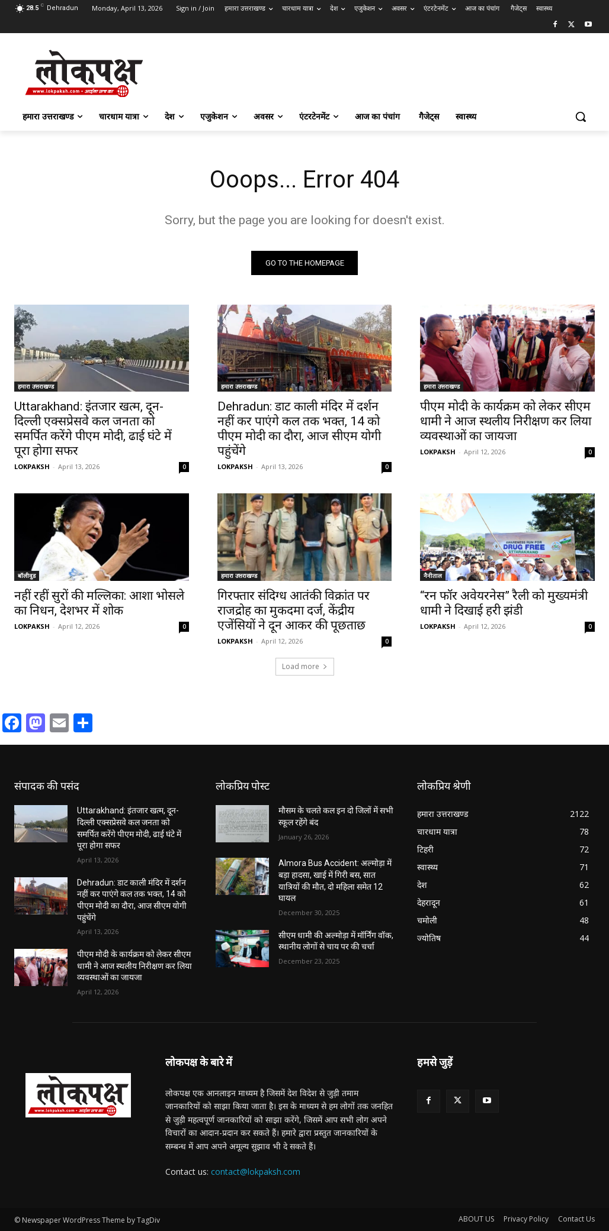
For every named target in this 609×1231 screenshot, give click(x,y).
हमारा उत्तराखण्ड (36, 386)
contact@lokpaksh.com (255, 1171)
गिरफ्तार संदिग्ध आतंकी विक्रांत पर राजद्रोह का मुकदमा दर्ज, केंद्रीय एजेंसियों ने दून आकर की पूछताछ (293, 610)
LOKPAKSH (32, 466)
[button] (580, 116)
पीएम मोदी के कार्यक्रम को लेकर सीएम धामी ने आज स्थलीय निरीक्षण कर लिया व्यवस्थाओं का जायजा (505, 421)
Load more (305, 667)
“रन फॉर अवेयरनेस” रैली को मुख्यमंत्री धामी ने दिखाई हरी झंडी (504, 603)
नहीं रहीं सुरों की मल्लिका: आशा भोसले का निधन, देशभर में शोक (99, 603)
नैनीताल (433, 575)
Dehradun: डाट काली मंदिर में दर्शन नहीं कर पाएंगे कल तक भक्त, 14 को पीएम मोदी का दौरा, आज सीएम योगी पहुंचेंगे (299, 428)
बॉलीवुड (27, 575)
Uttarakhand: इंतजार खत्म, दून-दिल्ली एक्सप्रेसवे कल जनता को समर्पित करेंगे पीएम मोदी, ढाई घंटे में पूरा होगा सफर (93, 428)
